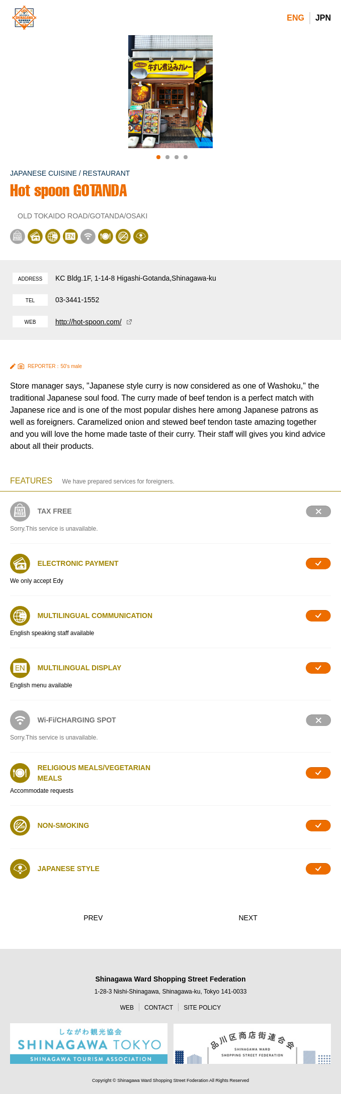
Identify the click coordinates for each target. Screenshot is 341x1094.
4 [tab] (186, 157)
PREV (93, 918)
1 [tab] (158, 157)
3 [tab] (177, 157)
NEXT (247, 918)
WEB (127, 1007)
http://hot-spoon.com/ (88, 322)
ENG (295, 18)
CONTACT (158, 1007)
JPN (323, 18)
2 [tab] (167, 157)
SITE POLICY (202, 1007)
